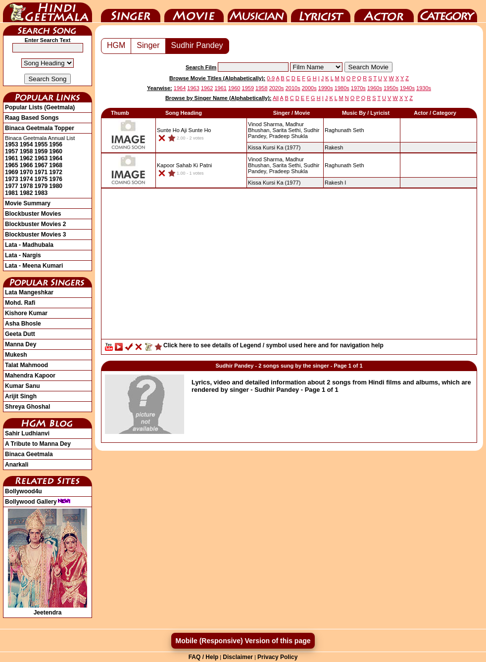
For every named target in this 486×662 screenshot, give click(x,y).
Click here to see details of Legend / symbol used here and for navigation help (273, 345)
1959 (41, 151)
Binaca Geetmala (29, 454)
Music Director (257, 11)
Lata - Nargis (23, 255)
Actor (384, 11)
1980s (342, 88)
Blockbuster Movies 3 (35, 234)
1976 (55, 179)
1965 (11, 165)
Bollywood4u (23, 491)
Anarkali (16, 464)
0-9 (271, 78)
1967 (41, 165)
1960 (55, 151)
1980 (55, 186)
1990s (325, 88)
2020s (276, 88)
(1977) (274, 147)
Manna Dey (20, 344)
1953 (11, 144)
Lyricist (320, 11)
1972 (55, 172)
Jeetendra (47, 609)
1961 (11, 158)
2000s (309, 88)
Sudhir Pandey (197, 45)
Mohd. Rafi (20, 302)
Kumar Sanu (22, 385)
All (276, 98)
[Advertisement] (289, 266)
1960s (374, 88)
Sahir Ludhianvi (27, 433)
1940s (407, 88)
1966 (26, 165)
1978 (26, 186)
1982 (26, 192)
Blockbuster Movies (33, 213)
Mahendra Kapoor (30, 375)
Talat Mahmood (26, 365)
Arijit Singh (21, 396)
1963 (41, 158)
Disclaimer (238, 657)
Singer (130, 11)
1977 (11, 186)
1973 (11, 179)
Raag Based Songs (32, 117)
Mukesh (16, 354)
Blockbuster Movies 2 (35, 224)
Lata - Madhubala (29, 244)
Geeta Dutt (20, 334)
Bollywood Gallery (38, 501)
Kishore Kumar (26, 313)
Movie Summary (27, 203)
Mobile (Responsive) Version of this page (242, 641)
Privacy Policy (277, 657)
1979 (41, 186)
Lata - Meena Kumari (34, 265)
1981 (11, 192)
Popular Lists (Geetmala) (40, 107)
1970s (358, 88)
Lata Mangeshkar (29, 292)
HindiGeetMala (47, 11)
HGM (116, 45)
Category (447, 11)
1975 (41, 179)
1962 (26, 158)
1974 (26, 179)
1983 (41, 192)
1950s (391, 88)
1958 (26, 151)
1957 (11, 151)
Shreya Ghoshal (27, 406)
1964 (55, 158)
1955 (41, 144)
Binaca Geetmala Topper (39, 128)
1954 (26, 144)
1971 (41, 172)
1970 (26, 172)
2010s (293, 88)
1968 (55, 165)
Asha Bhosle (23, 323)
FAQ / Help (204, 657)
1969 (11, 172)
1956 (55, 144)
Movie (194, 11)
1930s (423, 88)
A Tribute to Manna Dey (38, 443)
